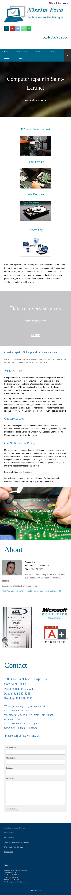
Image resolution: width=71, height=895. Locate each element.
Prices (53, 52)
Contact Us (11, 808)
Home (6, 52)
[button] (67, 55)
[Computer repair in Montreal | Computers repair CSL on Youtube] (12, 28)
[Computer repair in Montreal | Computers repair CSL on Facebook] (6, 28)
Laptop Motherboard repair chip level (16, 842)
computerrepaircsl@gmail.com (18, 882)
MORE (35, 335)
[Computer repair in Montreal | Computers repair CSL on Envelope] (17, 28)
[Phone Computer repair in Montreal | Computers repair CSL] (23, 28)
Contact (7, 58)
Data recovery (22, 52)
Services (39, 52)
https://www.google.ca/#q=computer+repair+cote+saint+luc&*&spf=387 (32, 591)
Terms (21, 58)
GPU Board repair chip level (13, 847)
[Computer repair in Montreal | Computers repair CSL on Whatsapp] (28, 28)
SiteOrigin (34, 890)
